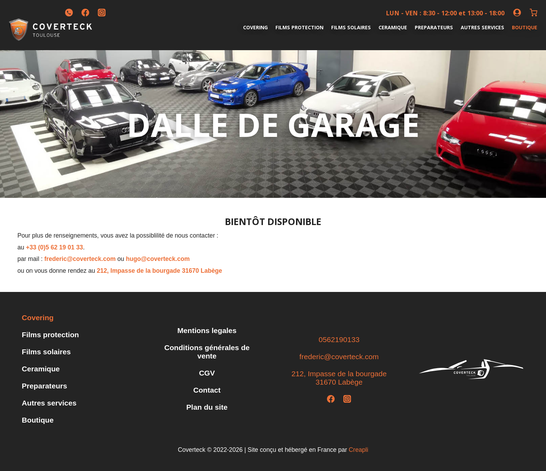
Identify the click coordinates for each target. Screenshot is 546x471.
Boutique (524, 27)
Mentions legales (206, 330)
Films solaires (351, 27)
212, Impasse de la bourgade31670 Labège (339, 378)
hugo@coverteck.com (158, 258)
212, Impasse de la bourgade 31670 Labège (159, 270)
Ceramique (393, 27)
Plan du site (206, 407)
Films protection (299, 27)
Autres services (482, 27)
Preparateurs (434, 27)
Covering (255, 27)
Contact (207, 390)
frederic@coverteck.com (80, 258)
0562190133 (339, 339)
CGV (207, 373)
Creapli (358, 449)
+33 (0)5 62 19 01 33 (54, 247)
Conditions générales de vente (207, 351)
